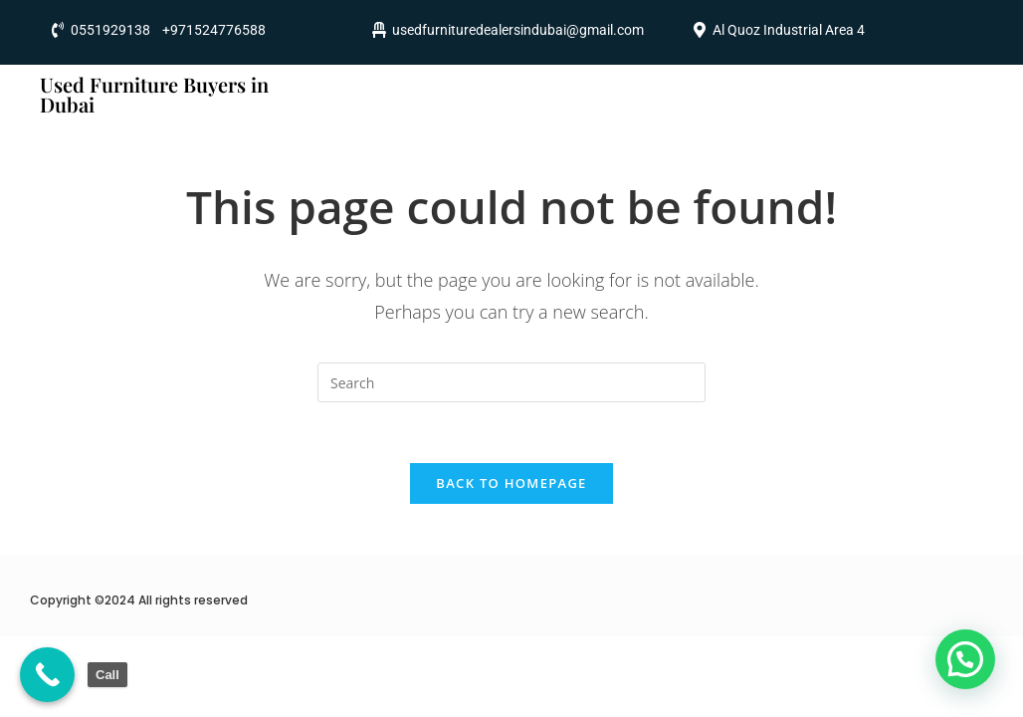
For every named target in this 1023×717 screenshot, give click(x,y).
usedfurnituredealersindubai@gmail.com (518, 30)
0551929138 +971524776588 (168, 30)
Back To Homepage (511, 483)
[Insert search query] (511, 382)
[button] (965, 659)
